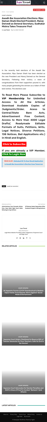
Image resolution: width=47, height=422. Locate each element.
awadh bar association (12, 186)
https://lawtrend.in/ (23, 230)
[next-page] (6, 398)
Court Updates (10, 12)
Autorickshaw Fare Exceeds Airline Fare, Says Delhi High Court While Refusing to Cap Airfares (12, 208)
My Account (27, 416)
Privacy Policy (13, 414)
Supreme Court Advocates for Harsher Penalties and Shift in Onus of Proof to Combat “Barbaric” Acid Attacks (23, 390)
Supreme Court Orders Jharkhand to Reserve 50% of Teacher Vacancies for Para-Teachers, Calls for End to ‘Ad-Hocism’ (23, 341)
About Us (5, 414)
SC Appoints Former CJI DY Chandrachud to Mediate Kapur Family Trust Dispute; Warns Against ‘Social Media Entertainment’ (24, 292)
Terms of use (22, 414)
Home (3, 12)
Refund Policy (31, 414)
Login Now (19, 416)
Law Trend (7, 30)
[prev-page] (3, 398)
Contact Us (39, 414)
